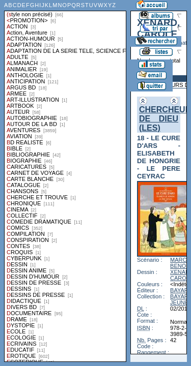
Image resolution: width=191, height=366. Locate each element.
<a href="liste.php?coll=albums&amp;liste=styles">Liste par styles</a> (65, 181)
